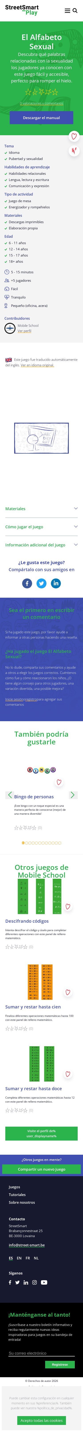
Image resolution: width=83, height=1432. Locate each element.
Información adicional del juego (41, 545)
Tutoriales (17, 1194)
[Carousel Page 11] (56, 843)
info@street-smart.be (27, 1245)
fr (28, 1258)
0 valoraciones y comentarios (41, 103)
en (19, 1258)
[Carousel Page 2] (26, 843)
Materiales (41, 508)
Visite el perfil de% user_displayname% (41, 1133)
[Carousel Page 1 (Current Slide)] (23, 843)
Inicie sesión (14, 699)
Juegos (14, 1187)
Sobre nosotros (22, 1202)
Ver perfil (24, 331)
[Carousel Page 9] (50, 843)
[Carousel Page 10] (53, 843)
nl (36, 1258)
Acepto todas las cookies (42, 1420)
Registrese (60, 1364)
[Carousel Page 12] (60, 843)
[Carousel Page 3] (30, 843)
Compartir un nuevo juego (41, 1169)
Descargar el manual (41, 117)
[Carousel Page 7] (43, 843)
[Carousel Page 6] (40, 843)
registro (31, 699)
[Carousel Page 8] (46, 843)
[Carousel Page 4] (33, 843)
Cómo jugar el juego (41, 526)
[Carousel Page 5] (36, 843)
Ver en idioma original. (37, 365)
